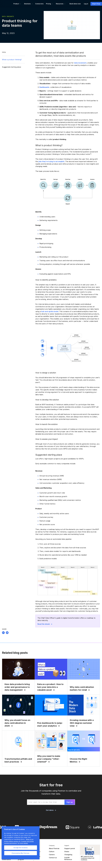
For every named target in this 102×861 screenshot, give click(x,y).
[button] (17, 4)
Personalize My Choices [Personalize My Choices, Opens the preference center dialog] (20, 853)
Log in (86, 4)
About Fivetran (54, 848)
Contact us (53, 857)
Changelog (68, 854)
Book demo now (75, 4)
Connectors (39, 4)
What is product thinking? (12, 60)
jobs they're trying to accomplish (51, 161)
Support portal (69, 848)
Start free (96, 4)
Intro (4, 52)
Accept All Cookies (21, 847)
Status (66, 851)
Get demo (49, 810)
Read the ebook (44, 624)
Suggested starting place (11, 67)
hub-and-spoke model (49, 311)
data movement (80, 63)
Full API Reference (68, 858)
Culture (51, 851)
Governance (6, 859)
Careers (52, 854)
